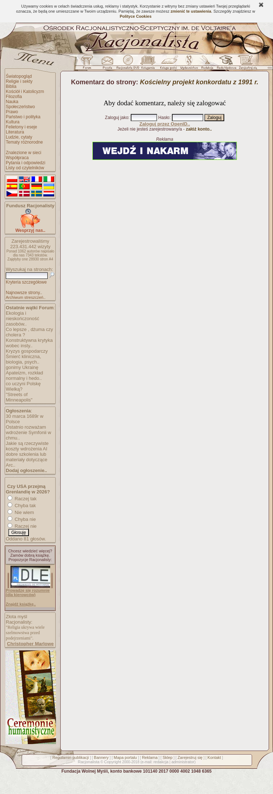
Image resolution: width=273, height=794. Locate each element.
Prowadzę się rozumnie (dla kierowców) (28, 592)
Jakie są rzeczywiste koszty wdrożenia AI (27, 446)
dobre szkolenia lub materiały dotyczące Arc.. (26, 459)
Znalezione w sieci (23, 152)
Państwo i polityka (23, 116)
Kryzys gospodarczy (27, 351)
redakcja (161, 762)
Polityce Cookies (135, 16)
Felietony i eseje (21, 126)
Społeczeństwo (20, 106)
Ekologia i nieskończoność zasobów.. (22, 318)
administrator (183, 762)
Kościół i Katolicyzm (25, 91)
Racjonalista (88, 762)
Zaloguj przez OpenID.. (164, 124)
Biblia (11, 86)
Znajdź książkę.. (21, 604)
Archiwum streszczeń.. (26, 297)
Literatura (15, 132)
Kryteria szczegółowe (26, 282)
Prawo (12, 111)
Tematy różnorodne (24, 142)
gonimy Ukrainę (22, 367)
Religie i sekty (19, 81)
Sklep (167, 757)
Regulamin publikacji (70, 757)
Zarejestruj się (190, 757)
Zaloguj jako (117, 117)
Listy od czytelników (25, 167)
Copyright (112, 762)
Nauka (12, 101)
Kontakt (214, 757)
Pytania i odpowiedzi (25, 162)
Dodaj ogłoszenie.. (26, 470)
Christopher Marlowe (30, 643)
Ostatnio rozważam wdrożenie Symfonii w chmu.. (28, 432)
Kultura (13, 121)
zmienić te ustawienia (190, 11)
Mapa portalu (125, 757)
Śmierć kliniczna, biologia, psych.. (23, 359)
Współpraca (17, 157)
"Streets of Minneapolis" (19, 397)
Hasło (163, 117)
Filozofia (14, 96)
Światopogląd (19, 76)
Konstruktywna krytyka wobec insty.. (29, 342)
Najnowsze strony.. (24, 292)
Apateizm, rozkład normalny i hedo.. (24, 375)
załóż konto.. (199, 129)
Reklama (149, 757)
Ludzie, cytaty (19, 137)
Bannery (101, 757)
